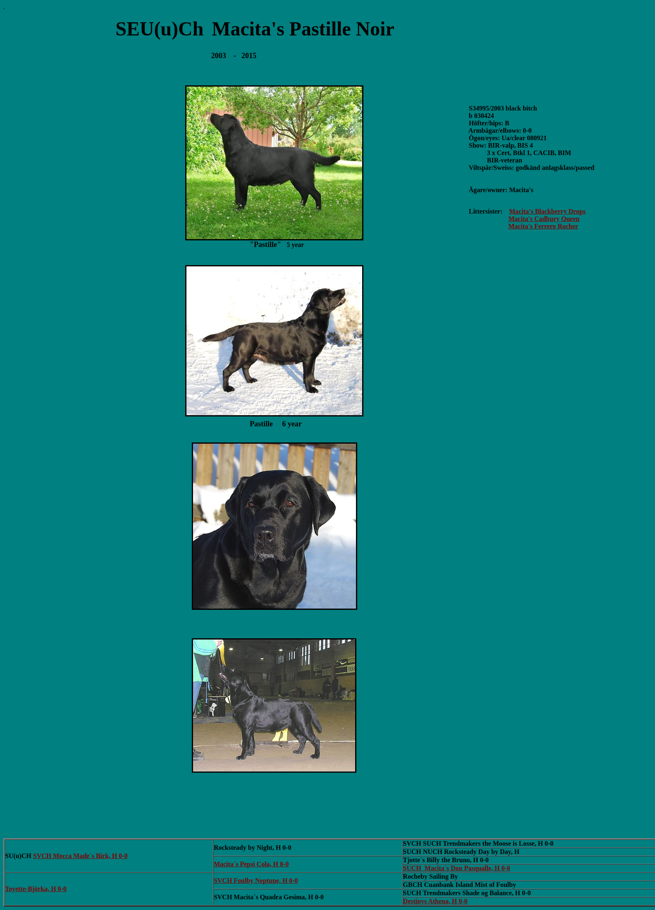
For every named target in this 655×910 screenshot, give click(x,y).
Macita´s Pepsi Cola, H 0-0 (251, 864)
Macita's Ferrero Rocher (543, 226)
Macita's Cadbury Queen (544, 218)
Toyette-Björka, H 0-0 (35, 888)
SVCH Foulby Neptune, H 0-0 (256, 880)
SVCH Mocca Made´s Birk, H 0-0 (80, 855)
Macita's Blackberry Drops (547, 211)
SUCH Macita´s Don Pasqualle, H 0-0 (456, 868)
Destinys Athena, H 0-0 (435, 901)
